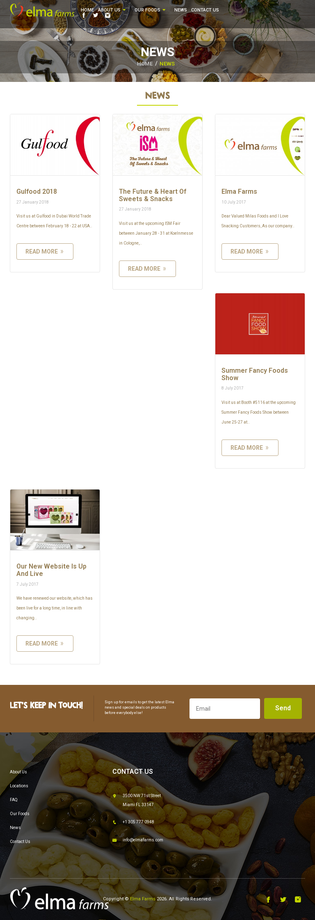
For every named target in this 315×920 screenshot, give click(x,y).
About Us (112, 10)
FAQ (14, 800)
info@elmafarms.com (137, 840)
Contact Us (205, 10)
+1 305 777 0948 (133, 822)
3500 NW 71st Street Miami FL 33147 (136, 799)
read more (45, 251)
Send (283, 708)
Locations (19, 786)
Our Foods (150, 10)
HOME (145, 64)
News (180, 10)
